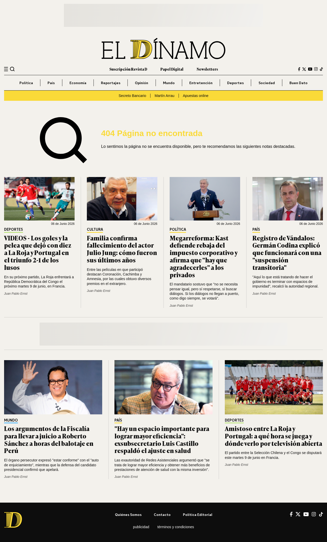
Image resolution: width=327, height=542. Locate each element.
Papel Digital (171, 69)
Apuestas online (195, 96)
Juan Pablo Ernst (15, 293)
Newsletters (207, 69)
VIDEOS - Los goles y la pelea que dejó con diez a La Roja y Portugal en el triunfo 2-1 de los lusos (37, 252)
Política (26, 83)
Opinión (141, 83)
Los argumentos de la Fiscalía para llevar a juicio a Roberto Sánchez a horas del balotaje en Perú (48, 439)
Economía (77, 83)
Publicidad (141, 527)
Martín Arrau (164, 96)
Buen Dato (298, 83)
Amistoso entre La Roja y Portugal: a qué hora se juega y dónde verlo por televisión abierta (273, 436)
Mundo (169, 83)
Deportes (235, 83)
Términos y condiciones (175, 527)
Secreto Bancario (132, 96)
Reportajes (110, 83)
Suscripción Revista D (128, 69)
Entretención (201, 83)
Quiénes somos (128, 514)
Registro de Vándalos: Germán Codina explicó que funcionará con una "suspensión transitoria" (286, 252)
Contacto (162, 514)
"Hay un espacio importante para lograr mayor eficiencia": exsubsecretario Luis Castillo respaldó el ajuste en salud (161, 439)
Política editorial (197, 514)
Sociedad (267, 83)
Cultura (95, 229)
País (51, 83)
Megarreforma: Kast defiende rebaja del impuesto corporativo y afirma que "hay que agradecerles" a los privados (203, 256)
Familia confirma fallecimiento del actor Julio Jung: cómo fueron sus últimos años (122, 248)
